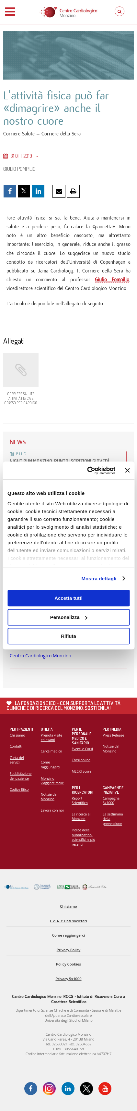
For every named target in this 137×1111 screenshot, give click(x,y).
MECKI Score (82, 771)
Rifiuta (68, 636)
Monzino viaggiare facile (52, 781)
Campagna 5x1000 (111, 800)
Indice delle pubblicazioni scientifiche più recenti (83, 837)
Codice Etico (19, 789)
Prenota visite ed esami (51, 737)
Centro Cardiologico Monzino (40, 655)
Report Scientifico (80, 800)
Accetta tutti (68, 598)
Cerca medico (51, 751)
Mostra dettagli (98, 578)
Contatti (16, 746)
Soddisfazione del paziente (20, 776)
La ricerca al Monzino (81, 816)
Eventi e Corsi (82, 749)
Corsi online (81, 760)
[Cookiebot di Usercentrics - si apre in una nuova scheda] (87, 470)
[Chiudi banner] (127, 470)
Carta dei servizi (17, 760)
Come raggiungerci (50, 764)
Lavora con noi (52, 810)
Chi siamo (17, 735)
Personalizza (68, 617)
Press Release (113, 735)
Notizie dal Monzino (49, 797)
